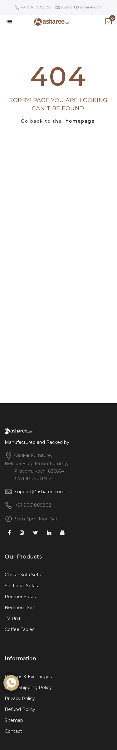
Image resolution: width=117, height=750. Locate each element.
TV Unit (13, 618)
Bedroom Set (19, 607)
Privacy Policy (20, 698)
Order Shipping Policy (28, 687)
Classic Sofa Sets (23, 575)
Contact (13, 731)
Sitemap (14, 720)
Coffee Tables (19, 629)
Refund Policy (20, 709)
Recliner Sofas (20, 596)
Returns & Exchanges (28, 676)
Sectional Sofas (21, 586)
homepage (80, 121)
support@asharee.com (40, 491)
